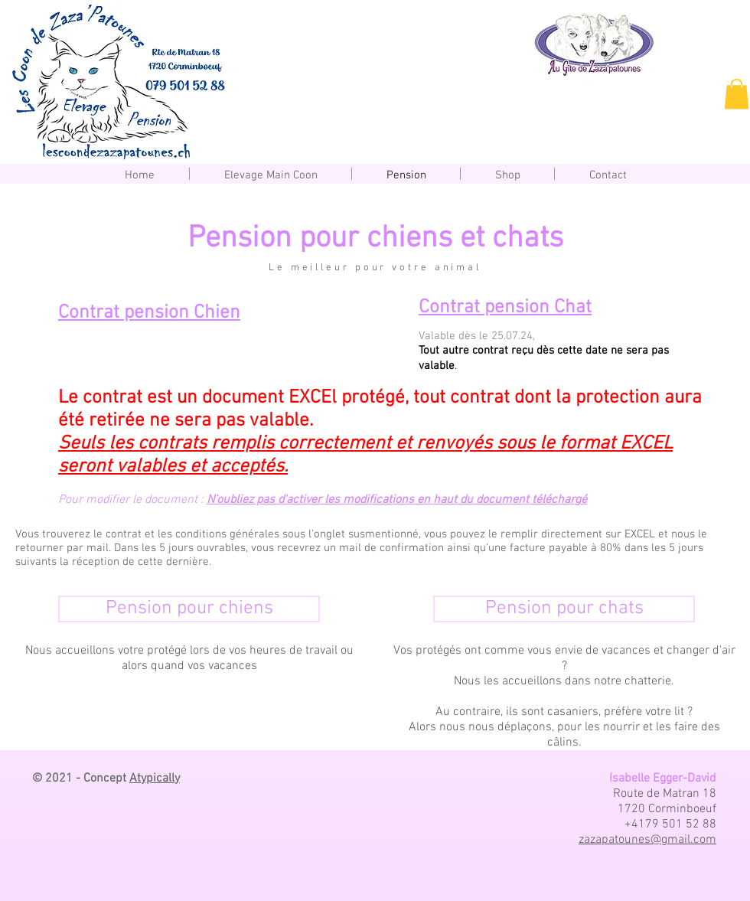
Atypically (154, 778)
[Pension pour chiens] (189, 609)
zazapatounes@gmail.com (647, 839)
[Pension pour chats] (564, 609)
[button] (736, 94)
